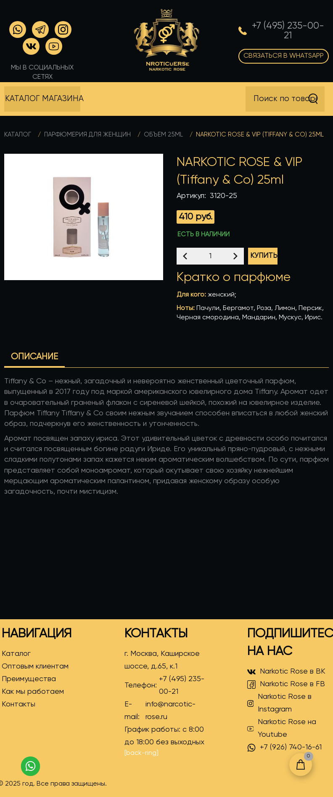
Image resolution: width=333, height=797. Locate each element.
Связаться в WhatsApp (283, 56)
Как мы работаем (33, 691)
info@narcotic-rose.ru (170, 711)
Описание (34, 357)
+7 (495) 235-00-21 (181, 685)
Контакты (18, 704)
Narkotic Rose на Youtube (282, 728)
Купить (264, 255)
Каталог (17, 134)
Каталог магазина (42, 99)
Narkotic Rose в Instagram (279, 703)
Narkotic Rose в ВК (286, 672)
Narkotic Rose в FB (286, 684)
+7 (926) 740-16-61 (284, 748)
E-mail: (165, 710)
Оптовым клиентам (35, 666)
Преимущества (29, 679)
